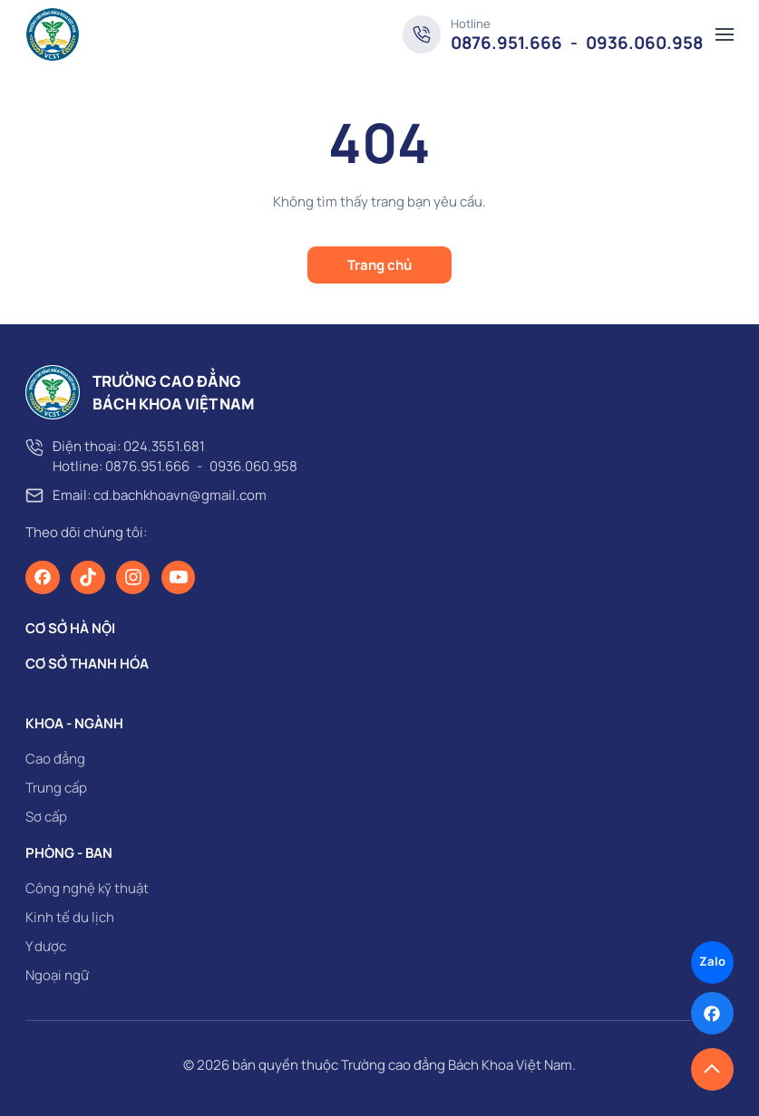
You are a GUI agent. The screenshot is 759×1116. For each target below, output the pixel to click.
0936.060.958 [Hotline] (644, 42)
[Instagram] (133, 578)
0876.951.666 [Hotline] (506, 42)
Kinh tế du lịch (69, 917)
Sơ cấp (46, 816)
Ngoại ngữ (57, 975)
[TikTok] (88, 578)
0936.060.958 (253, 466)
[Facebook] (42, 578)
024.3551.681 (164, 446)
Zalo (712, 961)
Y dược (45, 946)
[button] (724, 34)
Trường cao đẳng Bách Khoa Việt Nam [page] (456, 1064)
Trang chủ (379, 264)
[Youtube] (178, 578)
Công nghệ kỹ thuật (87, 888)
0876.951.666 (147, 466)
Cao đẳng (55, 758)
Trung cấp (56, 787)
